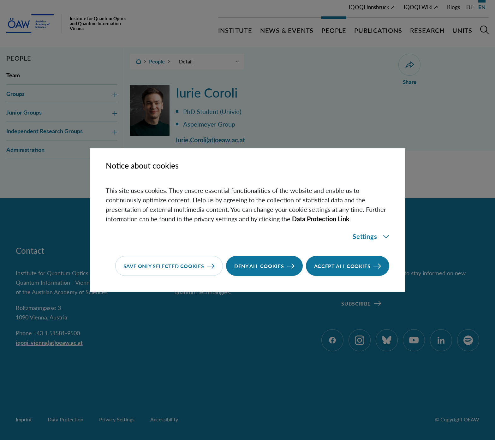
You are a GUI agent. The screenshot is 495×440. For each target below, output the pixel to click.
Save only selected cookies (163, 266)
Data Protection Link (320, 219)
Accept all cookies (342, 266)
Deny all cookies (259, 266)
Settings (371, 236)
